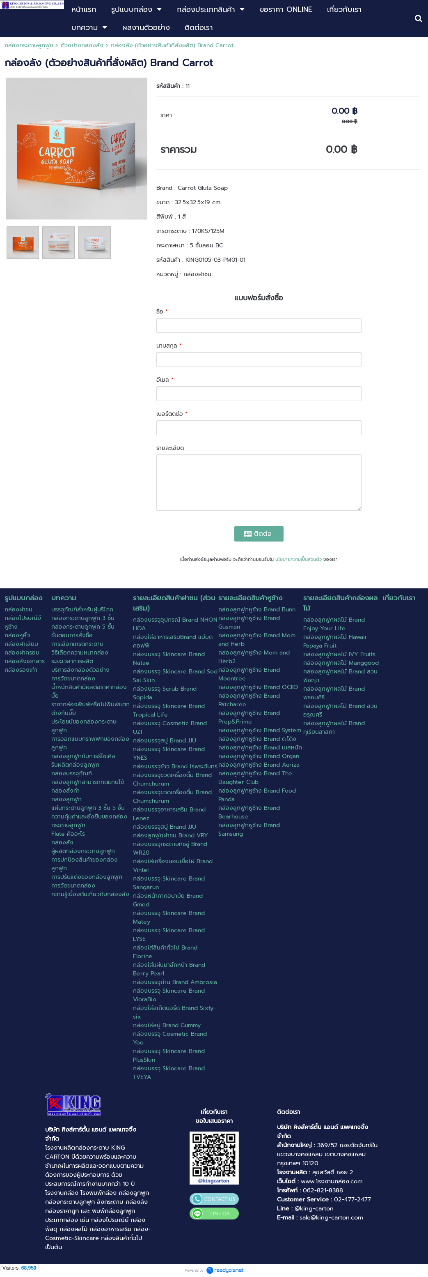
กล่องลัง (137, 1201)
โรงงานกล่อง (61, 1192)
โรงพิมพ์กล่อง (98, 1192)
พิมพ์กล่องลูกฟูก (113, 1210)
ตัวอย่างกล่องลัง (82, 45)
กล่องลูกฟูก (134, 1192)
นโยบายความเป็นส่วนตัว (298, 559)
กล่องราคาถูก (62, 1210)
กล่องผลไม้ (73, 1228)
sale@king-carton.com (331, 1217)
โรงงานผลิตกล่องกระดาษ (77, 1147)
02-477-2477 (352, 1199)
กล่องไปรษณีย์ (109, 1219)
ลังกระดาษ (110, 1201)
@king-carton (314, 1208)
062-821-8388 (323, 1190)
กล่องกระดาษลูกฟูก (29, 45)
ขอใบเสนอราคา (214, 1120)
